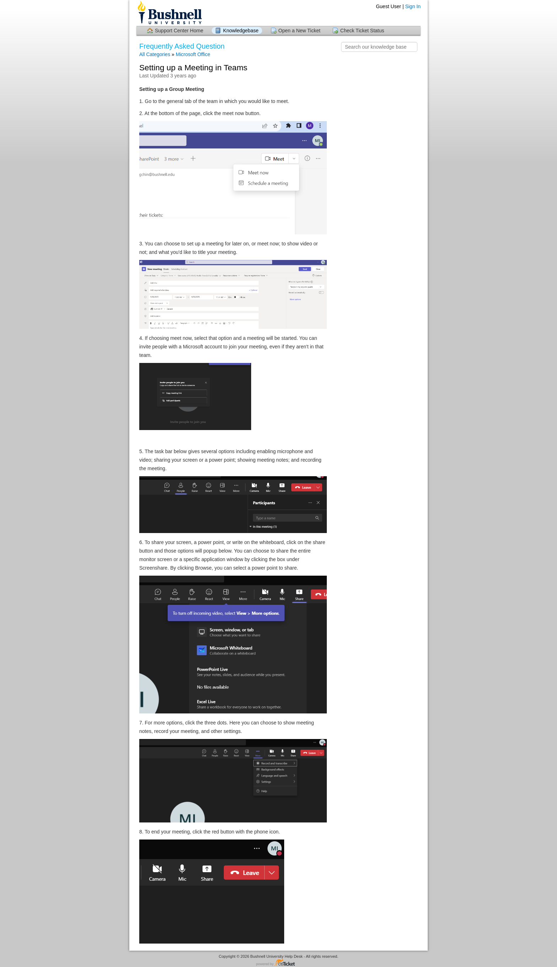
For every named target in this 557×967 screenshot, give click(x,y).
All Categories (154, 54)
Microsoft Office (193, 54)
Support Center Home (179, 30)
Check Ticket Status (362, 30)
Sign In (413, 6)
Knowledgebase (241, 30)
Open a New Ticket (299, 30)
